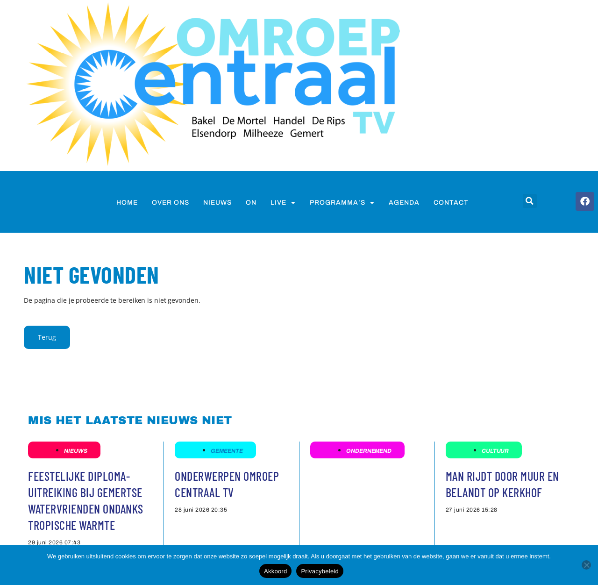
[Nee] (586, 565)
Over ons (170, 202)
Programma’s (342, 203)
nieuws (217, 202)
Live (283, 203)
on (251, 202)
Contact (451, 202)
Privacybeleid (320, 571)
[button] (530, 201)
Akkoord (275, 571)
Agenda (404, 202)
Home (127, 202)
